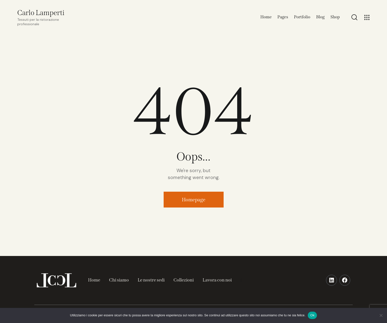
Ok (312, 315)
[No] (380, 315)
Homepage (193, 200)
